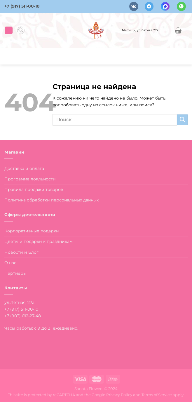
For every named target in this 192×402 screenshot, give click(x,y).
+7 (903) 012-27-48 (22, 316)
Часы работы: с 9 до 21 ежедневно (40, 328)
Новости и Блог (21, 252)
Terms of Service (157, 394)
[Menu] (8, 30)
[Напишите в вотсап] (181, 6)
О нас (10, 262)
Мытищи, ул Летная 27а (140, 30)
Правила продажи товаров (33, 189)
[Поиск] (21, 30)
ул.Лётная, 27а (19, 302)
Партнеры (15, 273)
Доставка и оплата (24, 168)
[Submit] (182, 119)
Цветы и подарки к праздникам (38, 241)
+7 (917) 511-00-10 (22, 6)
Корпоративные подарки (31, 231)
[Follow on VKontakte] (133, 6)
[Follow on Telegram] (149, 6)
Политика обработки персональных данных (51, 200)
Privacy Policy (119, 394)
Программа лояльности (30, 179)
